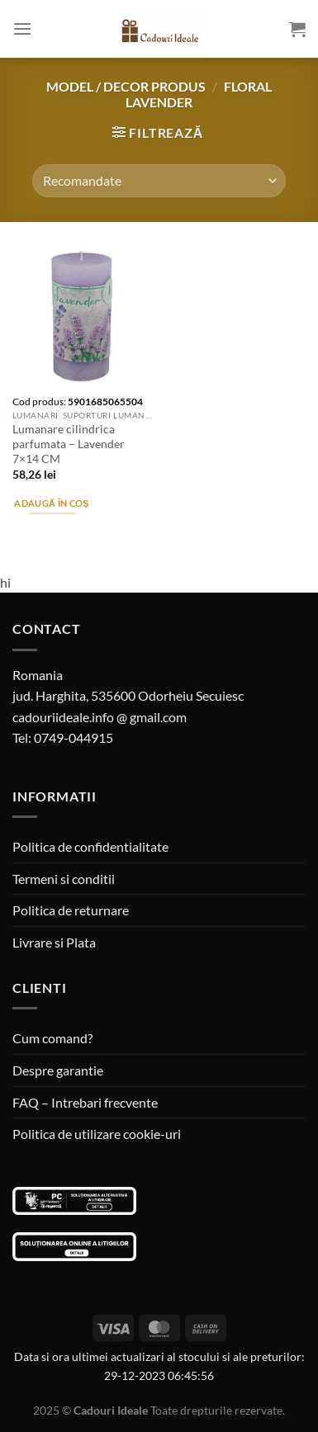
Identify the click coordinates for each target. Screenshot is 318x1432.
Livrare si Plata (54, 942)
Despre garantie (57, 1070)
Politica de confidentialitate (90, 846)
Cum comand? (52, 1038)
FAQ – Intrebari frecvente (85, 1102)
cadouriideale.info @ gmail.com (99, 717)
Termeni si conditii (63, 878)
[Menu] (22, 28)
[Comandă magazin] (158, 180)
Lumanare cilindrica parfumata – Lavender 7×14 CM (68, 444)
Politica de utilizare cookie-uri (96, 1133)
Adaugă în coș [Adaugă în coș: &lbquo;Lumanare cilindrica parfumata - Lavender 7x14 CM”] (51, 503)
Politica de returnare (70, 910)
